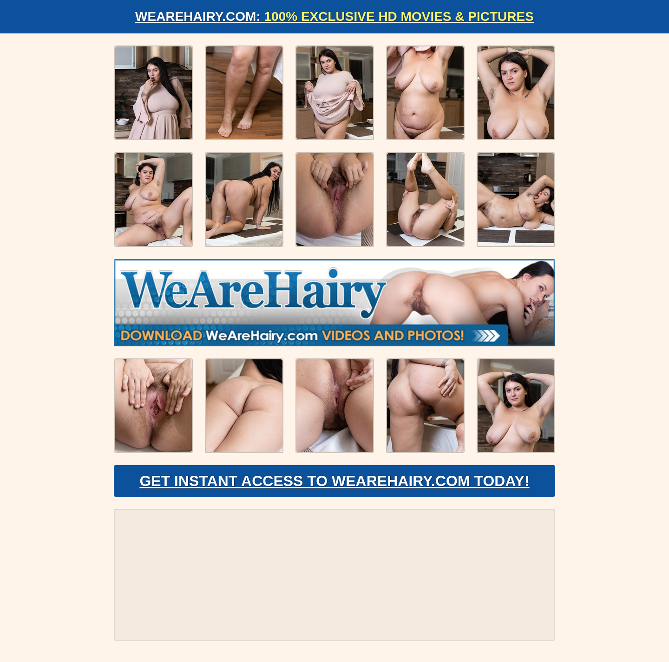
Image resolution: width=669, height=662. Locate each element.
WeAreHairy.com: (334, 16)
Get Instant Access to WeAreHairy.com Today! (334, 481)
